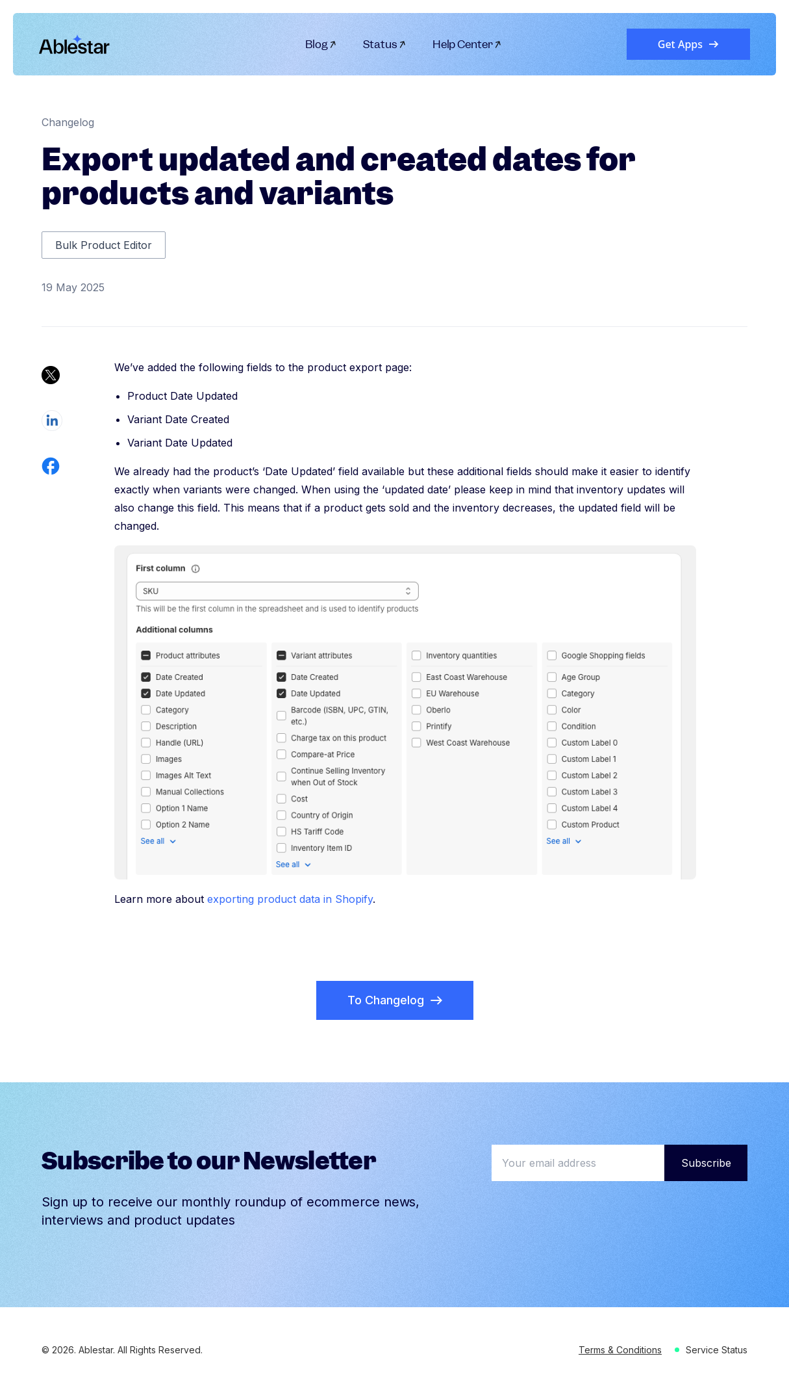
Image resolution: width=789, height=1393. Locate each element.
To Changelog (394, 1000)
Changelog (68, 122)
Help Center (467, 44)
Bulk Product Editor (103, 245)
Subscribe (706, 1162)
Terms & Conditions (620, 1349)
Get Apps (688, 44)
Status (385, 44)
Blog (321, 44)
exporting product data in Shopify (290, 898)
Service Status (716, 1349)
